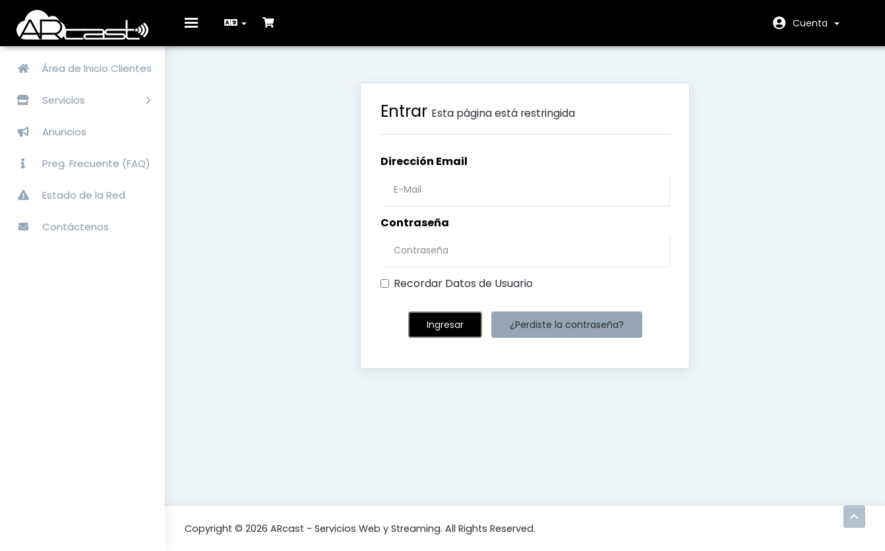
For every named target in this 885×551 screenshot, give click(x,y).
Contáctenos (58, 227)
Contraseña (415, 232)
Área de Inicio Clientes (79, 68)
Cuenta (816, 23)
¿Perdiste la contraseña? (567, 334)
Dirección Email (424, 171)
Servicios (78, 100)
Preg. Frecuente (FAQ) (78, 163)
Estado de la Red (66, 195)
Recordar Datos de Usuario (457, 293)
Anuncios (46, 132)
